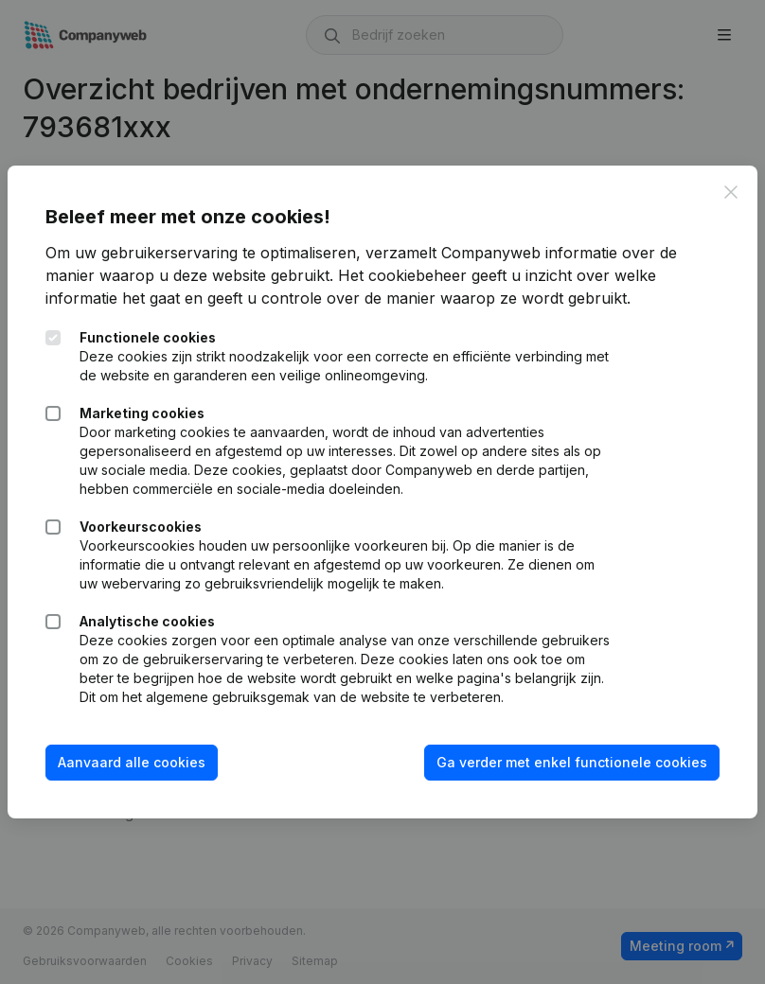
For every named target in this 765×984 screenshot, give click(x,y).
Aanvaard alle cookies (131, 762)
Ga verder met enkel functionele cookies (571, 762)
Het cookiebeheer (402, 275)
